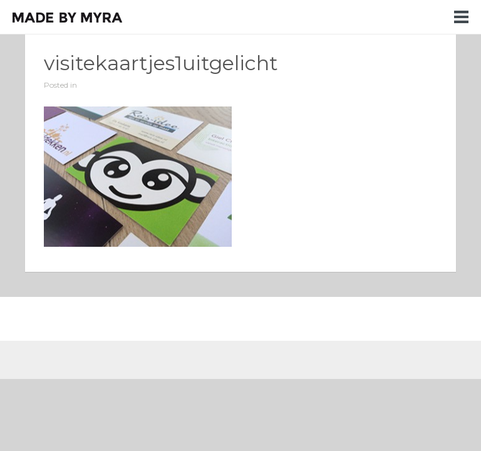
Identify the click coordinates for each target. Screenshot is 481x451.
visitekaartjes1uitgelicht (161, 63)
